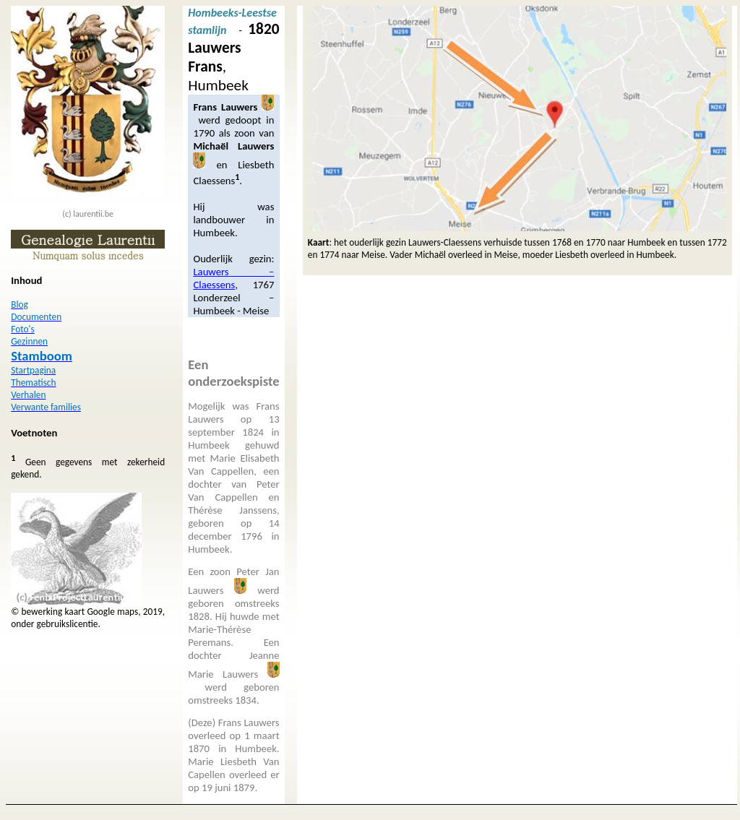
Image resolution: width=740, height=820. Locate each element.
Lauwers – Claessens (233, 278)
